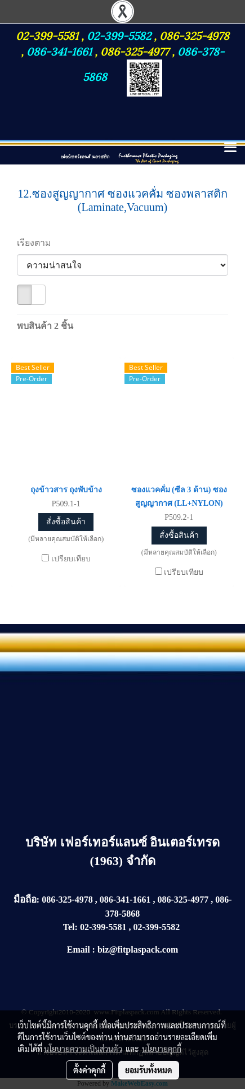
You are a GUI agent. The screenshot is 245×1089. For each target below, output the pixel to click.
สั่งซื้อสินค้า (66, 522)
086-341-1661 (60, 50)
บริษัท (42, 842)
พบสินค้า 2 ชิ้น (45, 326)
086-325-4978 (194, 34)
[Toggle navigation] (230, 148)
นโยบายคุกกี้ (161, 1049)
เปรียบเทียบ (71, 559)
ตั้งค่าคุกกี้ (89, 1070)
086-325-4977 (134, 50)
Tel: (70, 927)
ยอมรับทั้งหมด (148, 1070)
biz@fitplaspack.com (137, 949)
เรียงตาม (37, 243)
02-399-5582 (119, 34)
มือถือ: (27, 899)
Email (78, 949)
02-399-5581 (48, 34)
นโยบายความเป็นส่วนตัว (83, 1049)
